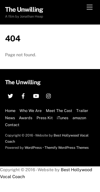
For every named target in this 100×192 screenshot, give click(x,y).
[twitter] (10, 95)
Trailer (82, 110)
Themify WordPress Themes (67, 148)
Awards (25, 117)
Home (10, 110)
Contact (12, 124)
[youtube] (36, 95)
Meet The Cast (59, 110)
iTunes (62, 117)
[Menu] (89, 7)
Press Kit (45, 117)
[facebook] (23, 95)
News (10, 117)
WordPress (33, 148)
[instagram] (48, 95)
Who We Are (30, 110)
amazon (79, 117)
